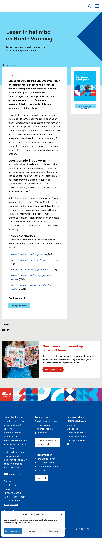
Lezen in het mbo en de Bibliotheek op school (35, 260)
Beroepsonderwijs (19, 305)
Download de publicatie (85, 106)
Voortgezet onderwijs (78, 436)
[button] (61, 514)
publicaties (11, 65)
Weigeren (33, 531)
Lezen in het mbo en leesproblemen (30, 269)
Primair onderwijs (76, 432)
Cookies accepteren (13, 531)
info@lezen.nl (11, 504)
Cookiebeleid (81, 528)
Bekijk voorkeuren (53, 531)
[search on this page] (89, 6)
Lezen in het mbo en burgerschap (29, 254)
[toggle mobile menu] (97, 6)
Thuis (70, 444)
